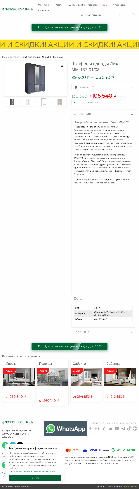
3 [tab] (56, 386)
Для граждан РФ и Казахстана (83, 5)
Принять (35, 478)
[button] (52, 5)
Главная (6, 57)
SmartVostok (130, 486)
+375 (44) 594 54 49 (11, 430)
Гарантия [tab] (81, 332)
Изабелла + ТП (87, 87)
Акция (105, 5)
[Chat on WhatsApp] (65, 428)
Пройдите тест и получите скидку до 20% (69, 27)
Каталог (61, 5)
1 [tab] (48, 386)
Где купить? (44, 10)
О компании (45, 5)
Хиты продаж (119, 5)
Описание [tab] (82, 114)
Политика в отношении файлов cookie (35, 471)
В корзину (93, 102)
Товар (16, 57)
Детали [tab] (80, 298)
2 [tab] (52, 386)
